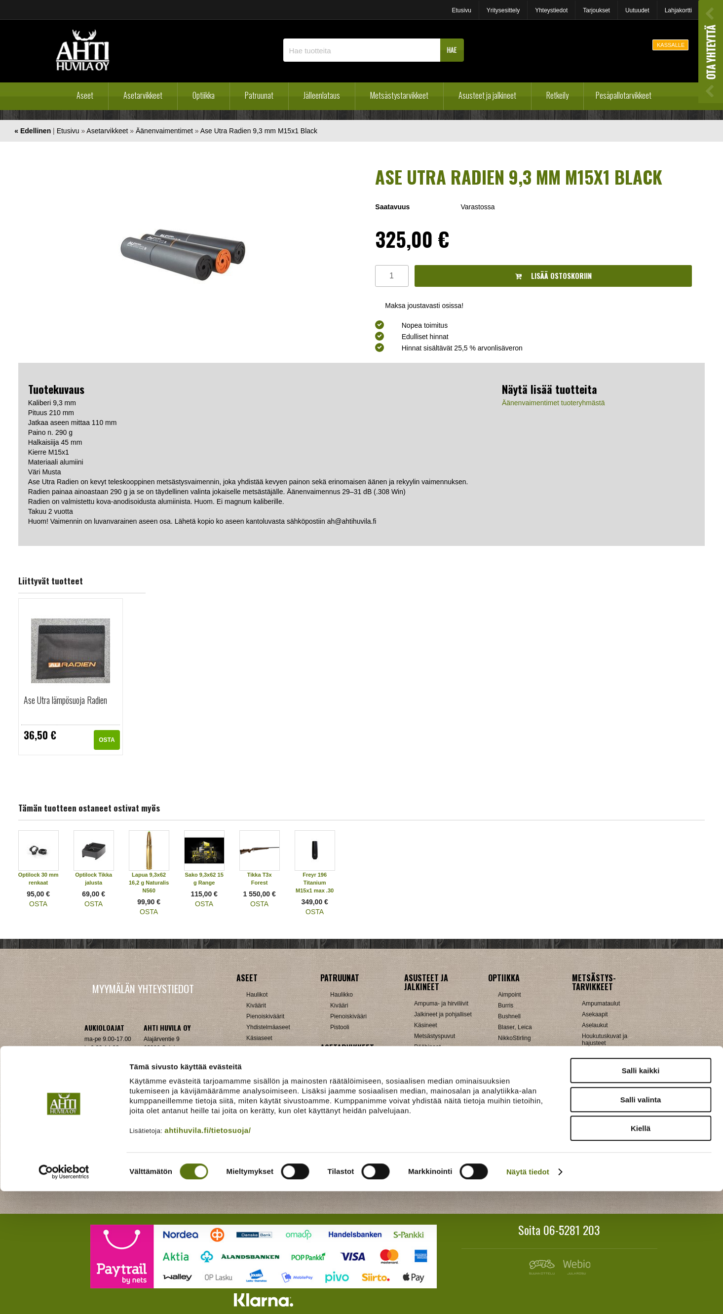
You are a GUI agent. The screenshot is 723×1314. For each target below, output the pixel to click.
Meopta (508, 1081)
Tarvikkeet (427, 1079)
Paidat (422, 1057)
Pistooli (339, 1027)
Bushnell (509, 1016)
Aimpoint (509, 994)
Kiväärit (256, 1005)
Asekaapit (595, 1014)
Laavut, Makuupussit (441, 1117)
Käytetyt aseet (265, 1059)
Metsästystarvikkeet (399, 95)
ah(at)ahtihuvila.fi (106, 1087)
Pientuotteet (430, 1138)
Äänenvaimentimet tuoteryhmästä (553, 403)
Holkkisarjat (261, 1108)
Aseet (84, 95)
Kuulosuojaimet (602, 1075)
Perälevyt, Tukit (350, 1108)
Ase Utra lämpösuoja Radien (65, 700)
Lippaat (339, 1097)
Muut (336, 1162)
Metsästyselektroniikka (612, 1086)
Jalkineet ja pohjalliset (443, 1014)
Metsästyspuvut (434, 1036)
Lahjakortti (678, 10)
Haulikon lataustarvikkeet (279, 1162)
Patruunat (259, 95)
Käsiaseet (259, 1038)
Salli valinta (640, 1222)
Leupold (508, 1070)
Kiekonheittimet (602, 1064)
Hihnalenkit (344, 1075)
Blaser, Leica (515, 1027)
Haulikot (256, 994)
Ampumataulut (601, 1003)
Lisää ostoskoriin (553, 276)
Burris (505, 1005)
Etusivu (461, 10)
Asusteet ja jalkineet (487, 95)
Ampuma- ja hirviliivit (441, 1003)
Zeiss (505, 1135)
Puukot (591, 1119)
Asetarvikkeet (142, 95)
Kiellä (640, 1251)
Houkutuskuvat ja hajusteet (604, 1039)
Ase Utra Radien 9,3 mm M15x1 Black (258, 131)
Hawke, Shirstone (521, 1048)
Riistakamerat (600, 1140)
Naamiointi (596, 1097)
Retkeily (557, 95)
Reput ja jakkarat (436, 1149)
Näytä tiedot (527, 1294)
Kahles (507, 1059)
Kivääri (339, 1005)
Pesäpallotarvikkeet (623, 95)
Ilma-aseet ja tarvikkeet (276, 1048)
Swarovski (511, 1114)
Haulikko (341, 994)
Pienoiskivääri (348, 1016)
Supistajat (343, 1119)
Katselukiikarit (516, 1157)
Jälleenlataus (322, 95)
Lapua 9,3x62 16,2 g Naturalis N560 (149, 882)
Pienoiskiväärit (265, 1016)
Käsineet (425, 1025)
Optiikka (203, 95)
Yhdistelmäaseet (268, 1027)
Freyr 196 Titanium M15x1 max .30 (315, 882)
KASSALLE (671, 45)
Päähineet (427, 1046)
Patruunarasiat (265, 1151)
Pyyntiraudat (598, 1129)
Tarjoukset (596, 10)
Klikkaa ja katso (164, 1087)
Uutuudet (637, 10)
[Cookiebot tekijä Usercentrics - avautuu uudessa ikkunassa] (64, 1294)
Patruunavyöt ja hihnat (611, 1108)
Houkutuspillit (599, 1053)
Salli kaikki (641, 1193)
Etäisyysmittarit (518, 1146)
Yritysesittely (503, 10)
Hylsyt (254, 1119)
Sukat (421, 1068)
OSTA (106, 739)
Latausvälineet (265, 1129)
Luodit (254, 1140)
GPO (504, 1092)
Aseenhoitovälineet (355, 1064)
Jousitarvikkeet (601, 1162)
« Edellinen (32, 131)
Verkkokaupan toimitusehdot (143, 1118)
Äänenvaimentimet (164, 131)
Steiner (507, 1103)
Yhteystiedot (551, 10)
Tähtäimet (343, 1129)
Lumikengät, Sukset (440, 1127)
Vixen (505, 1124)
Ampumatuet (347, 1140)
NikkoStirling (514, 1038)
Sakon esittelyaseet (272, 1070)
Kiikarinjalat (345, 1086)
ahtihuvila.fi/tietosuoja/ (207, 1253)
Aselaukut (595, 1025)
